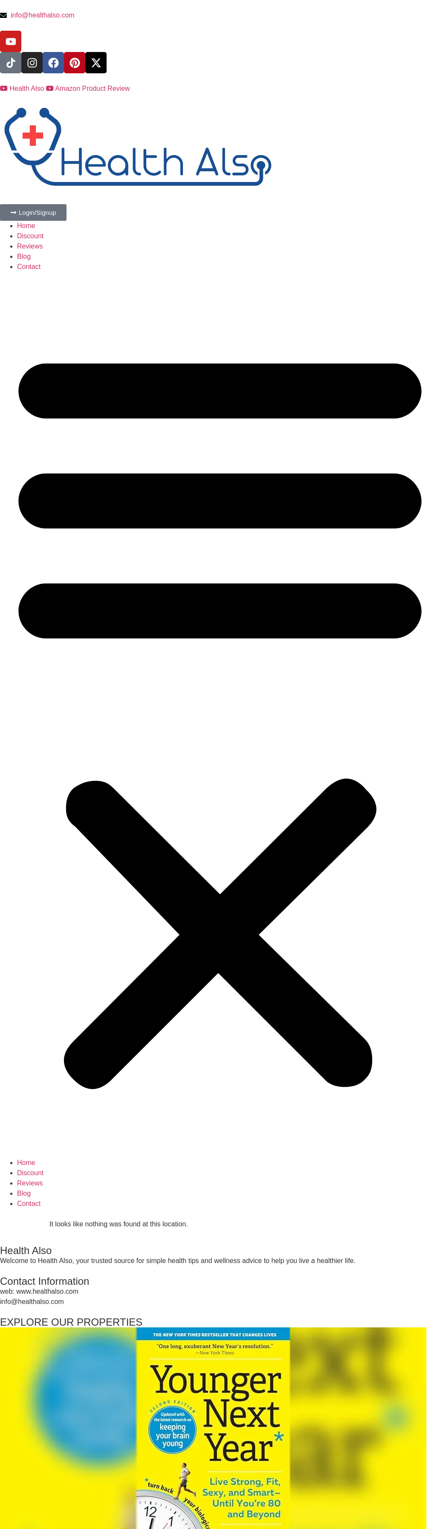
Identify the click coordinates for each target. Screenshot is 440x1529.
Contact (29, 266)
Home (26, 225)
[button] (220, 715)
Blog (24, 256)
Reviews (30, 246)
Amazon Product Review (88, 88)
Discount (30, 236)
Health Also (23, 88)
